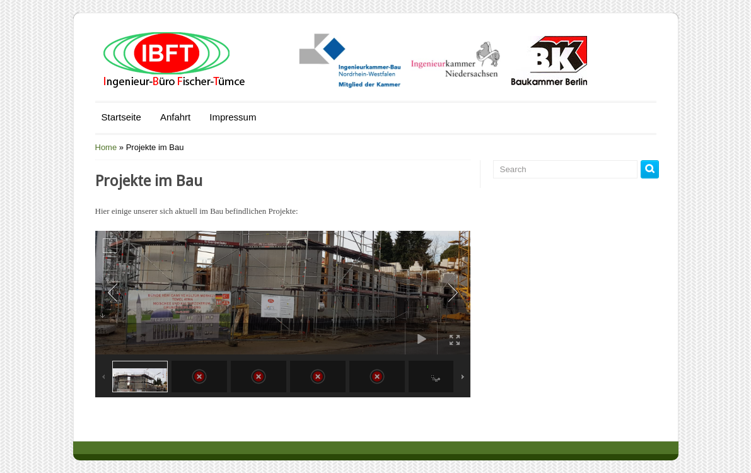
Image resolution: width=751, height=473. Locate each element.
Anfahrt (175, 117)
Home (106, 147)
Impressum (232, 117)
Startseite (121, 117)
